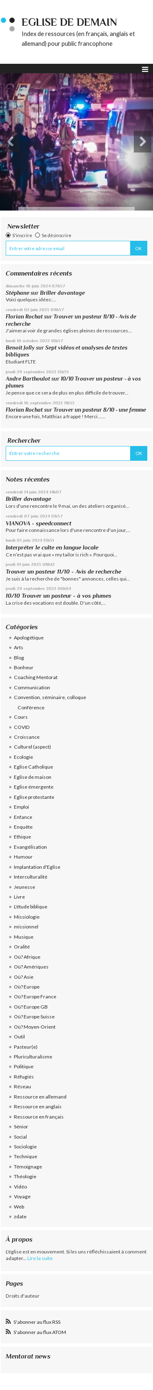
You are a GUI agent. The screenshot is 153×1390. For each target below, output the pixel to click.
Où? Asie (23, 977)
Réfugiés (24, 1077)
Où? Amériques (31, 967)
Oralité (22, 947)
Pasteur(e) (26, 1047)
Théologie (25, 1176)
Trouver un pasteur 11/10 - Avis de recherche (63, 571)
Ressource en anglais (38, 1106)
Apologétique (29, 637)
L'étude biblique (30, 907)
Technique (25, 1156)
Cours (21, 717)
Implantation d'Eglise (37, 867)
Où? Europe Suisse (34, 1016)
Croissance (27, 737)
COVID (22, 727)
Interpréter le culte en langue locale (52, 547)
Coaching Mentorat (36, 677)
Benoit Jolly (20, 348)
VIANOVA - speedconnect (38, 523)
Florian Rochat (24, 317)
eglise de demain (69, 22)
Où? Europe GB (31, 1007)
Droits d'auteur (23, 1296)
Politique (23, 1066)
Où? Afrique (27, 957)
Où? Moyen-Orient (34, 1027)
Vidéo (20, 1187)
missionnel (26, 927)
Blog (19, 658)
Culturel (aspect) (32, 747)
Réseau (22, 1086)
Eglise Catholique (33, 767)
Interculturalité (30, 877)
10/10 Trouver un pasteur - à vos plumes (58, 595)
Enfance (23, 817)
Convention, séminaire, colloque (50, 697)
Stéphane (17, 293)
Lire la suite (40, 1258)
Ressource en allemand (40, 1097)
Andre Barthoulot (28, 379)
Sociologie (25, 1146)
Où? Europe (27, 987)
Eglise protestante (34, 797)
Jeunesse (24, 887)
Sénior (21, 1126)
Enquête (23, 827)
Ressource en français (39, 1117)
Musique (23, 937)
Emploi (21, 807)
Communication (32, 687)
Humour (23, 857)
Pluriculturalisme (33, 1057)
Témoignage (28, 1167)
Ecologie (23, 757)
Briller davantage (62, 293)
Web (19, 1207)
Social (20, 1137)
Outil (19, 1037)
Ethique (22, 837)
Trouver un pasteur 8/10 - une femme (99, 410)
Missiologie (27, 917)
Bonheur (23, 667)
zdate (20, 1216)
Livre (19, 897)
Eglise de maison (32, 777)
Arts (18, 647)
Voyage (22, 1196)
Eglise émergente (33, 787)
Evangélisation (30, 847)
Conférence (31, 707)
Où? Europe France (35, 996)
